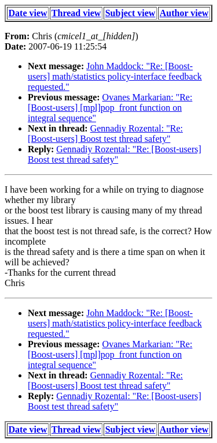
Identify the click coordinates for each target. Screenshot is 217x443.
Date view (28, 13)
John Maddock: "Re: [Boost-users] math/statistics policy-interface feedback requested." (115, 76)
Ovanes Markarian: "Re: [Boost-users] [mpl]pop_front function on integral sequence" (110, 107)
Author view (184, 13)
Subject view (130, 13)
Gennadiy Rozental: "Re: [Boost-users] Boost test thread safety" (105, 133)
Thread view (76, 13)
